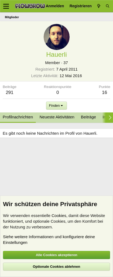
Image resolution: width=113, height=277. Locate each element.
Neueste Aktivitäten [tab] (57, 117)
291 (9, 92)
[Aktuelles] (98, 6)
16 (104, 92)
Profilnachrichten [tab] (18, 117)
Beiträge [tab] (88, 117)
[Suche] (107, 6)
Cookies (58, 215)
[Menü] (6, 6)
